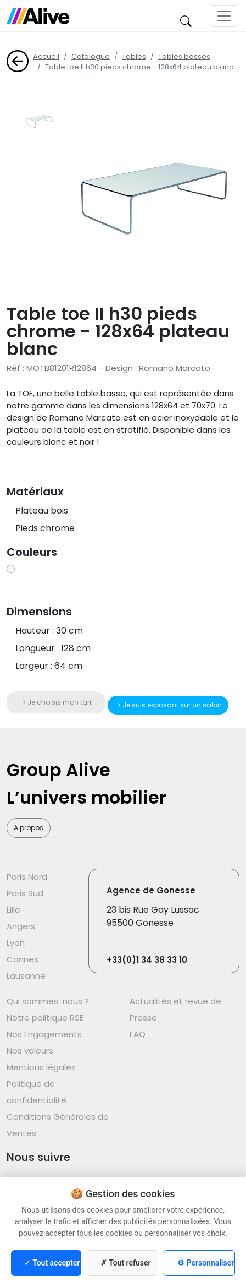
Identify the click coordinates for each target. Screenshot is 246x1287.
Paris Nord (27, 876)
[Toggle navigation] (224, 16)
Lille (13, 909)
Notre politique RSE (45, 1017)
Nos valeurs (30, 1050)
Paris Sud (25, 893)
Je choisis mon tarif (56, 702)
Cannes (22, 959)
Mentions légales (41, 1067)
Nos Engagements (44, 1034)
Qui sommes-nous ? (48, 1001)
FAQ (138, 1034)
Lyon (16, 942)
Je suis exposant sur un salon (168, 705)
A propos (28, 827)
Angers (21, 926)
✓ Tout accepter (52, 1262)
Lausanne (26, 975)
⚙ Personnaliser (205, 1262)
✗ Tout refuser (125, 1262)
